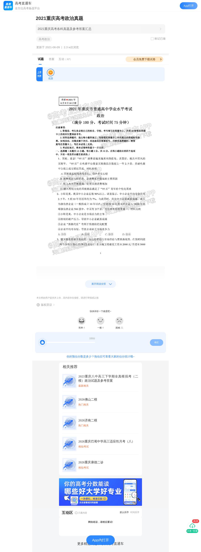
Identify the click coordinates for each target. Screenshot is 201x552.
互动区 (67, 512)
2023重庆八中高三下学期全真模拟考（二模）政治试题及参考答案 (108, 378)
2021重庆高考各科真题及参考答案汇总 (64, 29)
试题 (41, 59)
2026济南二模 (87, 420)
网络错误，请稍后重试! (100, 522)
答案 (51, 59)
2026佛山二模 (87, 399)
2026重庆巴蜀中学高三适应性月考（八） (106, 441)
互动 (65, 59)
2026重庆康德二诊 (90, 462)
